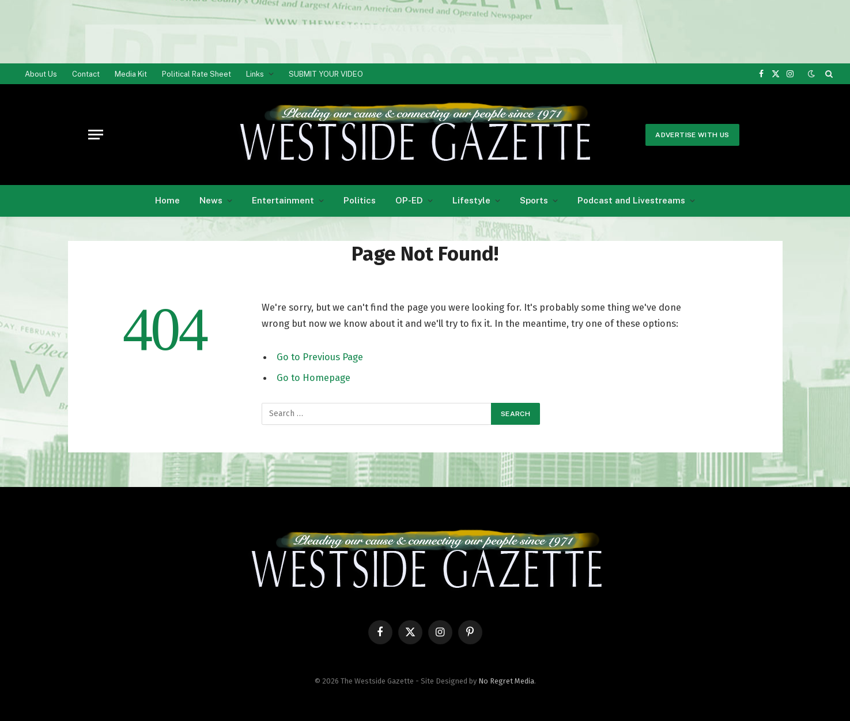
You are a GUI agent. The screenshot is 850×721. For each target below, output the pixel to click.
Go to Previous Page (320, 357)
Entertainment (283, 200)
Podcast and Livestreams (631, 200)
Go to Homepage (313, 377)
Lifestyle (471, 200)
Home (167, 200)
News (210, 200)
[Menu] (95, 135)
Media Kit (131, 74)
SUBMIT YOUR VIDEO (326, 74)
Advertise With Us (692, 135)
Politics (359, 200)
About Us (41, 74)
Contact (86, 74)
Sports (534, 200)
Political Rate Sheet (196, 74)
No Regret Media (506, 681)
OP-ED (409, 200)
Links (255, 74)
